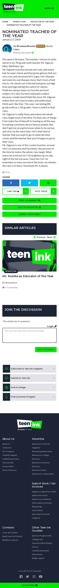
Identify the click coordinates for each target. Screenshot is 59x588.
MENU (49, 8)
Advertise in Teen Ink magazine (41, 446)
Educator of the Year (42, 21)
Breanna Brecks (26, 45)
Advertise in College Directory (40, 457)
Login (52, 326)
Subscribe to (22, 369)
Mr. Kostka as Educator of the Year (27, 276)
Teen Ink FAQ (8, 462)
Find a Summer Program (19, 397)
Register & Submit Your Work (44, 491)
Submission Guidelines (41, 499)
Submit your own (29, 214)
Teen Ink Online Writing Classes (42, 545)
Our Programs (8, 451)
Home (5, 21)
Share (6, 177)
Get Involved (37, 510)
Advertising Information (42, 451)
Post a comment (29, 200)
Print (6, 172)
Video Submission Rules (42, 503)
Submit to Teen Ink (16, 378)
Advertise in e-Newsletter (43, 474)
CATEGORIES (29, 585)
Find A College (14, 387)
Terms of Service (9, 470)
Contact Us (7, 447)
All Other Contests (10, 540)
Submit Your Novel (39, 495)
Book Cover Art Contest (12, 536)
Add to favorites (29, 207)
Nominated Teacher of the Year (24, 25)
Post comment (45, 349)
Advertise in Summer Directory (41, 464)
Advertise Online (39, 470)
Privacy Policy (8, 466)
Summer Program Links (42, 535)
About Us (6, 444)
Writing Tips (37, 506)
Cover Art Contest (10, 532)
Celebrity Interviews (10, 459)
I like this (18, 191)
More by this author (23, 52)
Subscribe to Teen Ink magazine (41, 516)
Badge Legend (38, 558)
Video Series (37, 554)
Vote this (46, 191)
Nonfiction (19, 21)
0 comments (10, 287)
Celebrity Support (9, 455)
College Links (37, 539)
